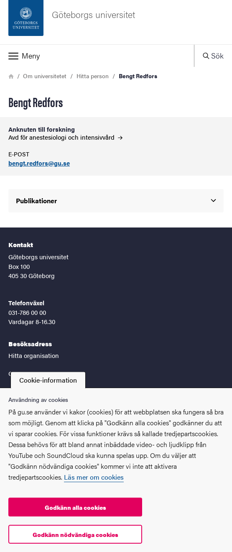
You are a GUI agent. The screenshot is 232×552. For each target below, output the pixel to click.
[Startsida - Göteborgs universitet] (116, 22)
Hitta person (92, 76)
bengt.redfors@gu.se (39, 163)
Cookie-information (48, 380)
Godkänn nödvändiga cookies (75, 534)
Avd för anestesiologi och (65, 137)
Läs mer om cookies (94, 477)
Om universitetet (44, 76)
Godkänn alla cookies (75, 507)
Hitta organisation (33, 355)
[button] (97, 55)
